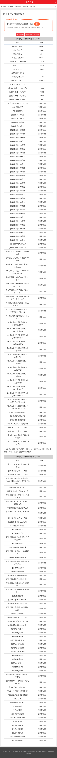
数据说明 (38, 751)
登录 (37, 24)
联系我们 (44, 751)
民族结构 (36, 34)
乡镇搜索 (25, 6)
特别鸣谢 (28, 754)
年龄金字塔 (29, 34)
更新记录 (50, 751)
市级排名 (10, 6)
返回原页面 (20, 34)
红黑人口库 (28, 2)
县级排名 (18, 6)
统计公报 (32, 6)
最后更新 (32, 751)
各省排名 (3, 6)
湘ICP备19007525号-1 (22, 751)
